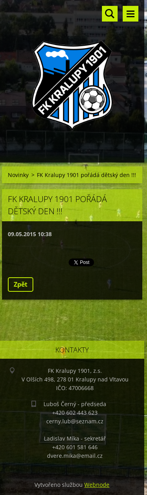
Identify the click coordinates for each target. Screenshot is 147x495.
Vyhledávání (110, 14)
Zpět (20, 284)
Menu (130, 14)
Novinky (18, 175)
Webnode (96, 484)
